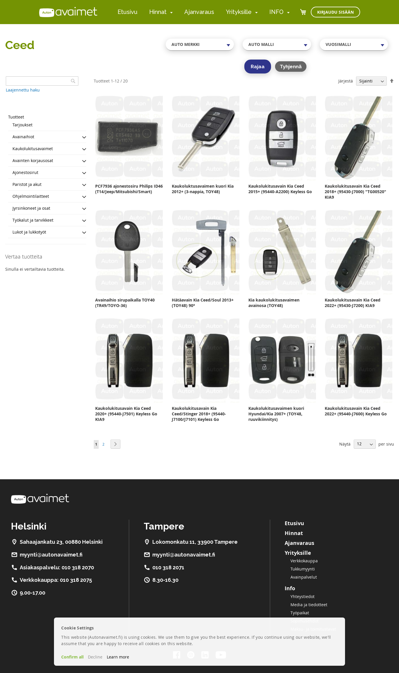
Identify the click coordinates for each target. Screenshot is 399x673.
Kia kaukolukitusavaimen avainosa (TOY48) (273, 302)
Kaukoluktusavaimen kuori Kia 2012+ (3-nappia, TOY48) (203, 188)
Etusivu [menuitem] (128, 11)
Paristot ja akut (26, 184)
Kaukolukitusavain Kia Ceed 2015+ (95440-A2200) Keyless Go (280, 188)
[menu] (203, 12)
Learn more (118, 657)
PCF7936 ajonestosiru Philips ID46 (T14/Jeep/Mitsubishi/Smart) (129, 188)
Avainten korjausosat (32, 160)
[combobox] (200, 44)
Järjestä (345, 81)
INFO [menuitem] (276, 11)
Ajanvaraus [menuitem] (199, 11)
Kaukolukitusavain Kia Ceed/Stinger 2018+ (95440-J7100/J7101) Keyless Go (199, 413)
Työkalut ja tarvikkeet (32, 220)
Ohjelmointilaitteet (30, 196)
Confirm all (72, 657)
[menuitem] (170, 12)
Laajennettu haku (23, 90)
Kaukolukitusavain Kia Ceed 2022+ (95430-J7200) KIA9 (352, 302)
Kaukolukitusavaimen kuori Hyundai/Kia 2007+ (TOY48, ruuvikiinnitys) (276, 413)
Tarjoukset (22, 125)
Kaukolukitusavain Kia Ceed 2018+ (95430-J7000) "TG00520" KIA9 (355, 191)
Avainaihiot (23, 136)
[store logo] (68, 12)
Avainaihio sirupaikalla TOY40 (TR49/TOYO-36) (125, 302)
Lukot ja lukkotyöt (29, 232)
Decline (95, 657)
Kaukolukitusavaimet (32, 148)
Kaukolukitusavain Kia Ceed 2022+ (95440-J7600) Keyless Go (356, 411)
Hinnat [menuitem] (158, 11)
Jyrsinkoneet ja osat (31, 208)
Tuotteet (16, 117)
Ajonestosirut (25, 172)
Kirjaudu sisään (335, 12)
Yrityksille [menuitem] (239, 11)
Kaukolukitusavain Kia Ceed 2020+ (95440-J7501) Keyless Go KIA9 (126, 413)
